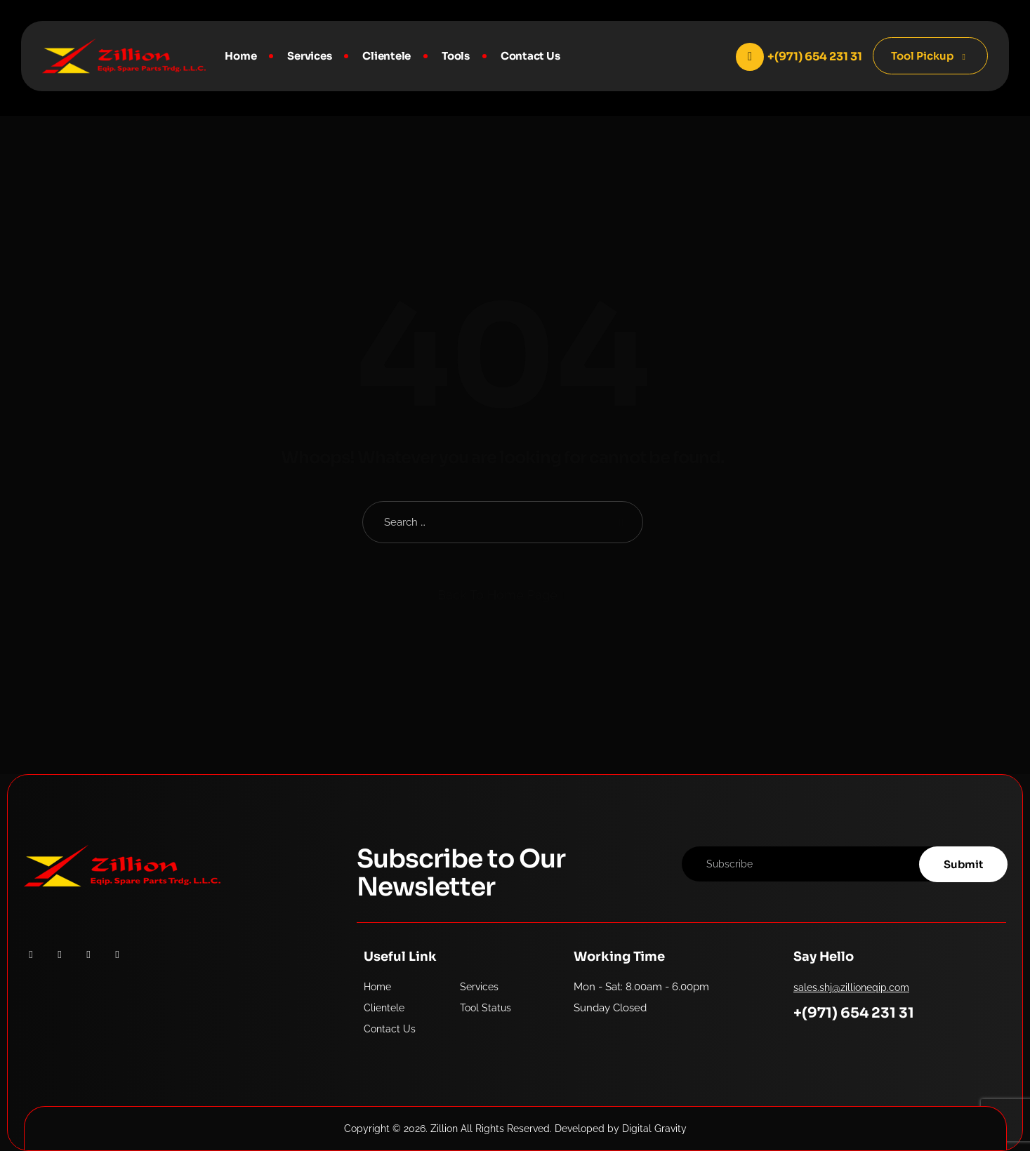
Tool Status (485, 1007)
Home (240, 55)
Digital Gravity (654, 1128)
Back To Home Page (497, 594)
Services (309, 55)
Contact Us (530, 55)
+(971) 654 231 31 (853, 1013)
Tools (456, 55)
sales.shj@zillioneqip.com (851, 987)
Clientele (386, 55)
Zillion (444, 1128)
